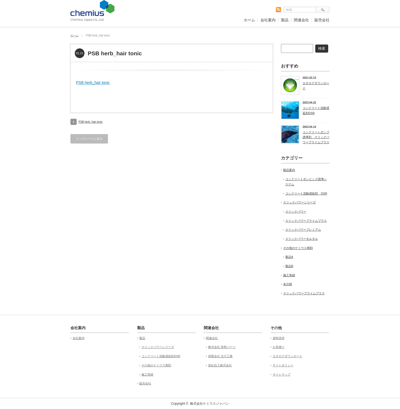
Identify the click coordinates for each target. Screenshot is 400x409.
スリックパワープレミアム (303, 229)
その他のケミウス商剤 (298, 248)
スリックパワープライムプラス (306, 220)
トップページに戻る (89, 138)
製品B (289, 266)
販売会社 (322, 20)
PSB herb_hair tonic (93, 82)
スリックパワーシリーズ (299, 202)
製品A (289, 256)
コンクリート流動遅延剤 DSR (306, 193)
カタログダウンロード (316, 85)
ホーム (249, 20)
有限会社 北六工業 (220, 356)
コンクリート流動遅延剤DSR (316, 110)
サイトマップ (281, 374)
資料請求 (278, 338)
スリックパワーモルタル (301, 238)
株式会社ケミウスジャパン (209, 403)
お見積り (278, 347)
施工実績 (289, 275)
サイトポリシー (283, 365)
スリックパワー (295, 211)
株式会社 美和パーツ (222, 347)
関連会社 (301, 20)
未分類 (287, 284)
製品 (285, 20)
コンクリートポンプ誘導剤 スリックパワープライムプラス (316, 137)
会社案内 (268, 20)
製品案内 (289, 170)
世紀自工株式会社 (220, 365)
